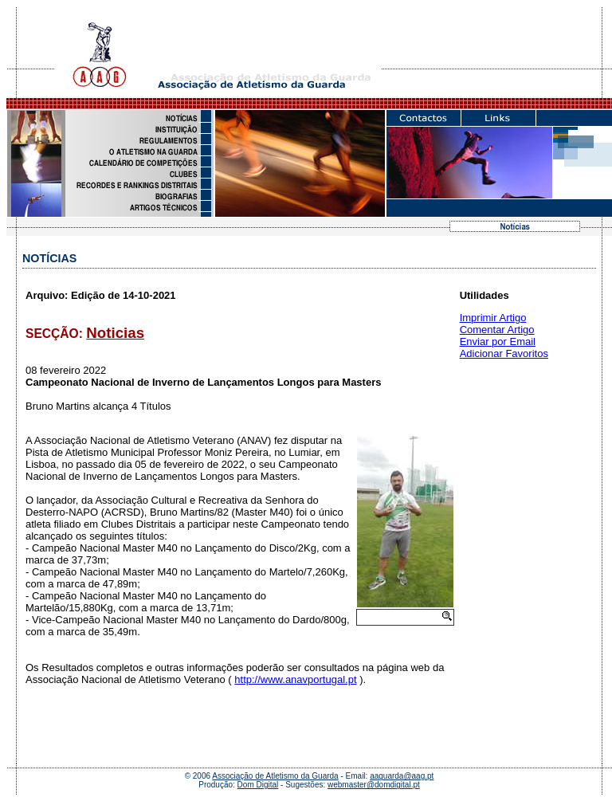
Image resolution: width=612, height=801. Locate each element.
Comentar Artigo (497, 330)
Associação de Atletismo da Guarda (275, 776)
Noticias (115, 332)
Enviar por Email (498, 341)
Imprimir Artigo (493, 318)
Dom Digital (258, 784)
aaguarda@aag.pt (402, 776)
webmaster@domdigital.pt (374, 784)
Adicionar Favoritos (504, 353)
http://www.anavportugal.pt (295, 679)
